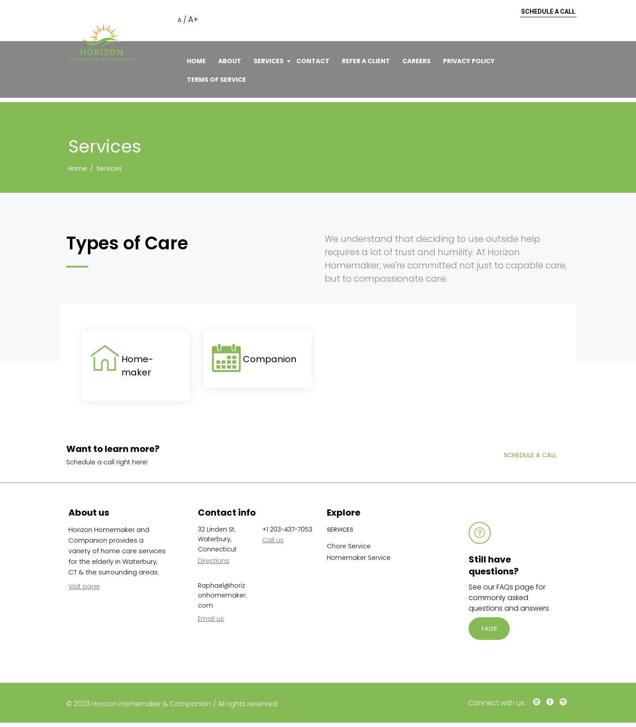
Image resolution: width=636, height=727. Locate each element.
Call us (273, 540)
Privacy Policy (469, 61)
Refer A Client (366, 61)
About (229, 61)
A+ (193, 19)
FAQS (489, 628)
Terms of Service (216, 79)
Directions (213, 560)
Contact (312, 61)
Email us (211, 618)
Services (269, 61)
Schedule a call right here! (107, 462)
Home (196, 61)
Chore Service (349, 546)
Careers (416, 61)
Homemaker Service (358, 557)
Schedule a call (548, 12)
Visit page (84, 586)
